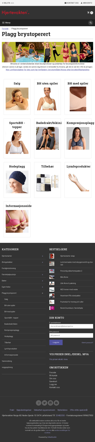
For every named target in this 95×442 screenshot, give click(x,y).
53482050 (60, 415)
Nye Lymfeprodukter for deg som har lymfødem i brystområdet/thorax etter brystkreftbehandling (47, 70)
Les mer (49, 430)
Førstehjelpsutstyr (9, 274)
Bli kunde (53, 375)
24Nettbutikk (52, 437)
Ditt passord (54, 332)
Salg (6, 299)
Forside (5, 28)
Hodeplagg (8, 336)
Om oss (52, 378)
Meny (6, 23)
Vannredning (7, 361)
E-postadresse (55, 323)
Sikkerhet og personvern (44, 410)
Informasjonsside (11, 355)
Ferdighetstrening (9, 268)
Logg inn (53, 384)
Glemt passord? (87, 343)
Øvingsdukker (7, 262)
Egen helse (6, 287)
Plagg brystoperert (9, 293)
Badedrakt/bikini (10, 324)
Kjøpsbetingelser (24, 410)
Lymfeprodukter (10, 349)
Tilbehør (7, 343)
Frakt (12, 410)
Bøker (4, 281)
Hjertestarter (7, 256)
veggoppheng (7, 367)
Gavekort (53, 381)
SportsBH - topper (11, 318)
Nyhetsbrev (63, 410)
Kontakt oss (54, 387)
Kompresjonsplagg (11, 330)
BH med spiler (9, 312)
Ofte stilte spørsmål (78, 410)
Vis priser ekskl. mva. (58, 359)
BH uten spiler (9, 305)
